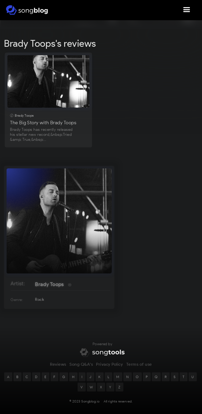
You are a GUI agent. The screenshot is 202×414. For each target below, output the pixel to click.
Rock (39, 299)
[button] (187, 10)
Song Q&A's (81, 367)
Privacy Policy (109, 367)
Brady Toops (49, 284)
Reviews (58, 367)
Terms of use (139, 367)
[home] (27, 10)
